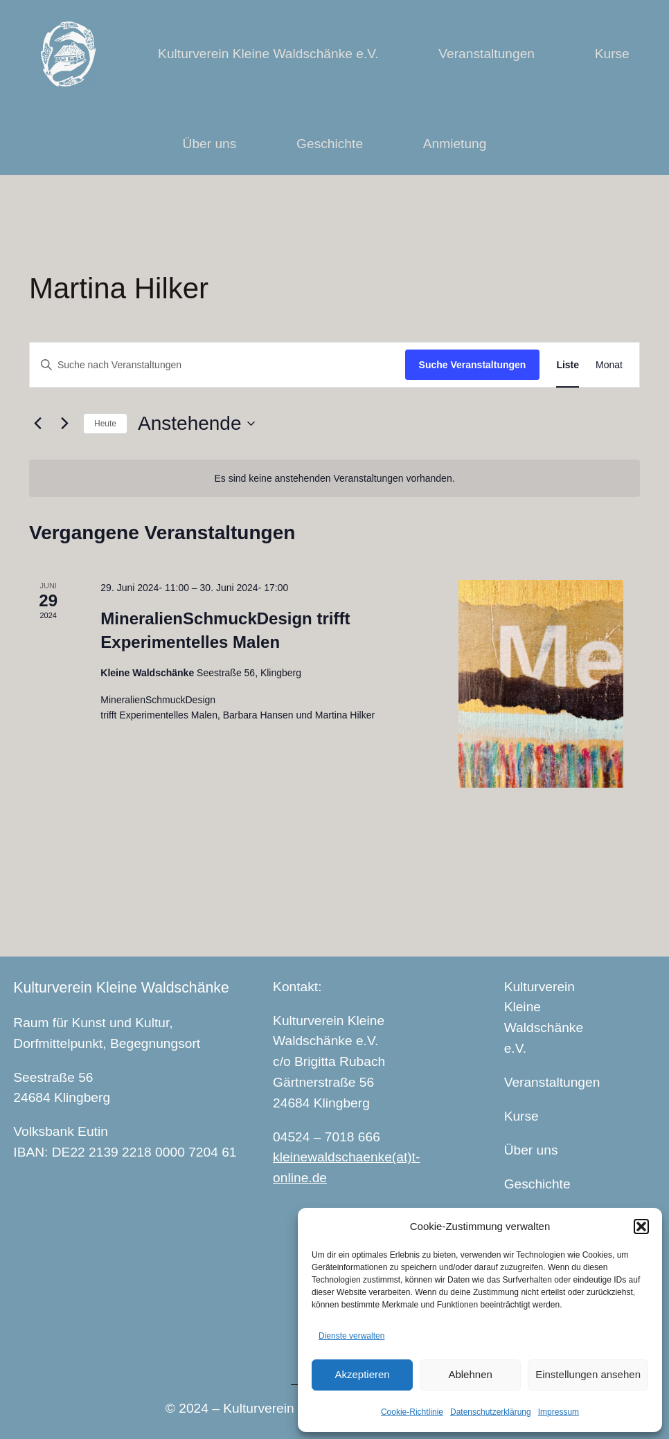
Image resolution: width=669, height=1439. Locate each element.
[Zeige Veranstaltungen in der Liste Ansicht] (567, 365)
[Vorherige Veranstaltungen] (37, 423)
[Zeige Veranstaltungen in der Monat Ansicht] (609, 365)
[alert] (334, 479)
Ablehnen (470, 1374)
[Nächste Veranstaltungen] (64, 423)
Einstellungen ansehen (588, 1374)
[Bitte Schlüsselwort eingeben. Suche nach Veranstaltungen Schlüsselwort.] (217, 365)
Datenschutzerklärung (490, 1412)
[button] (641, 1226)
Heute (105, 423)
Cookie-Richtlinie (412, 1412)
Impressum (558, 1412)
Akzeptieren (361, 1374)
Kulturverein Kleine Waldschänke (121, 987)
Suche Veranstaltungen (472, 364)
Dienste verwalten (351, 1336)
